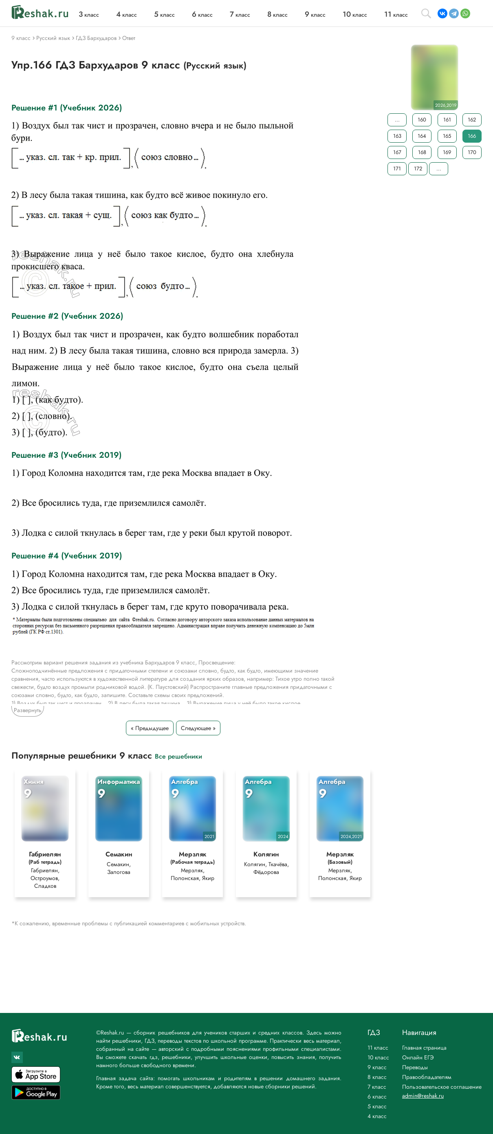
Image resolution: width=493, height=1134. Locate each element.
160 (422, 120)
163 (397, 136)
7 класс (377, 1087)
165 (447, 136)
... (397, 120)
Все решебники (178, 756)
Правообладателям (426, 1077)
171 (397, 168)
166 (472, 136)
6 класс (377, 1096)
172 (418, 168)
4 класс (377, 1116)
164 (422, 136)
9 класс (377, 1067)
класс (89, 15)
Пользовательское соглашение (442, 1087)
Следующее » (198, 728)
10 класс (378, 1057)
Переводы (415, 1067)
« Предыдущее (150, 728)
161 (447, 120)
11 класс (378, 1048)
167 (397, 152)
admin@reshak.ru (423, 1096)
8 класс (377, 1077)
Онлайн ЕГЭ (418, 1057)
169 (447, 152)
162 (472, 120)
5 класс (377, 1106)
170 (472, 152)
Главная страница (424, 1048)
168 (422, 152)
